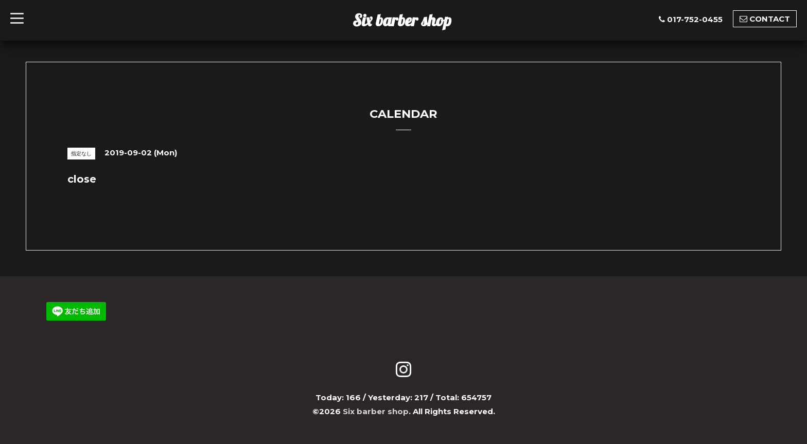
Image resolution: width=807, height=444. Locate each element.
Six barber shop (402, 20)
